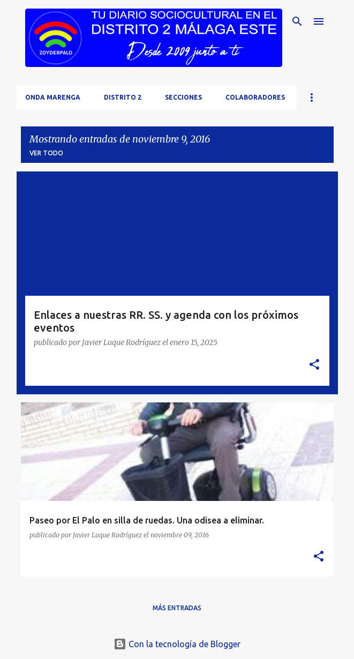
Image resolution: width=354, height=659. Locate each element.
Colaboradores (255, 97)
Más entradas (177, 607)
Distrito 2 (122, 97)
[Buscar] (297, 21)
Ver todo (46, 152)
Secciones (183, 97)
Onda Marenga (52, 97)
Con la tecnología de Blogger (177, 644)
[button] (314, 365)
